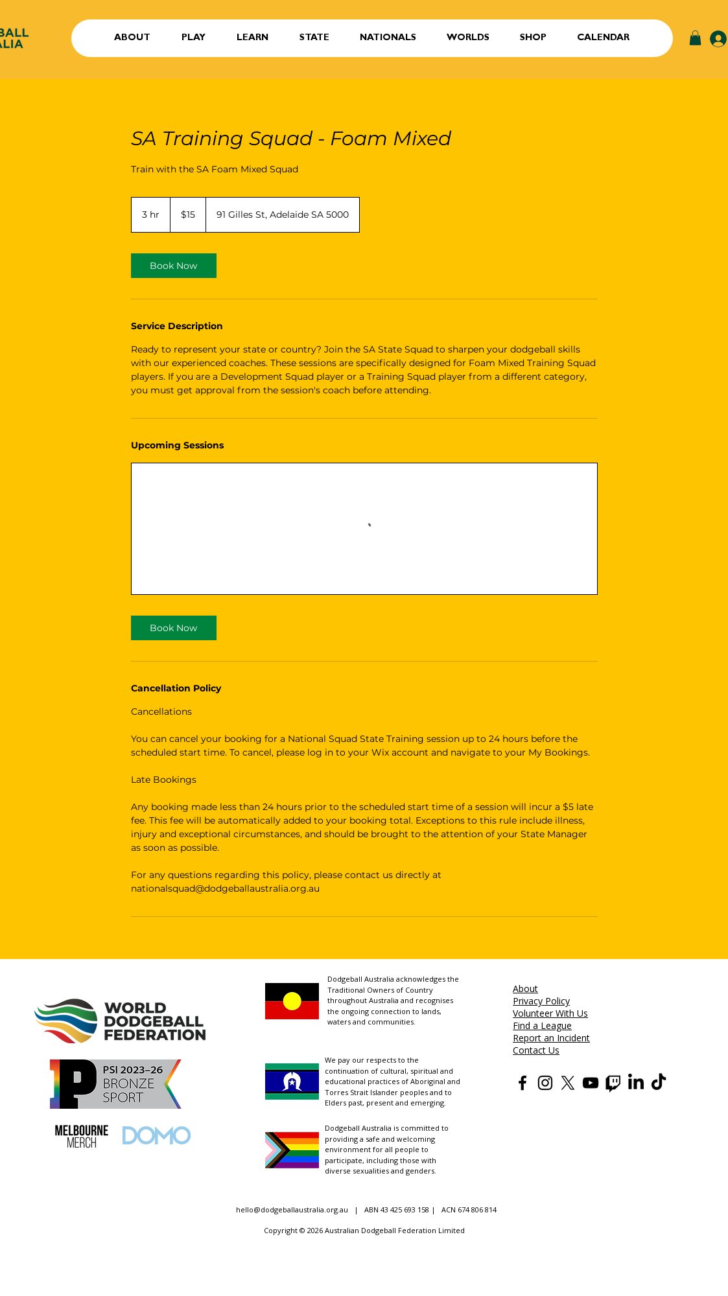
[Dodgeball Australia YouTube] (590, 1083)
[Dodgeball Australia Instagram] (545, 1083)
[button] (193, 38)
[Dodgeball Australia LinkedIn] (636, 1083)
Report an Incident (551, 1038)
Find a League (542, 1025)
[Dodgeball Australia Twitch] (613, 1083)
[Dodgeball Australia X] (568, 1083)
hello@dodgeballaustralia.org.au (292, 1209)
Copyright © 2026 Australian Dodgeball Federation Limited (364, 1230)
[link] (174, 265)
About (525, 988)
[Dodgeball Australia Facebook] (522, 1083)
